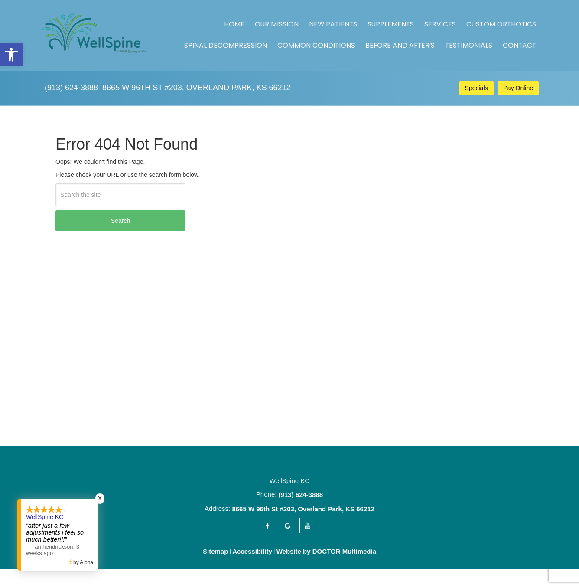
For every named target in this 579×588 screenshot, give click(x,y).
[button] (11, 54)
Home (213, 19)
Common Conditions (354, 31)
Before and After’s (423, 31)
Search (120, 220)
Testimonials (478, 31)
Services (378, 19)
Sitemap (215, 551)
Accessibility (252, 551)
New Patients (293, 19)
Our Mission (247, 19)
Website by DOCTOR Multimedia (326, 551)
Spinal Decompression (499, 19)
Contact (519, 31)
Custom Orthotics (428, 19)
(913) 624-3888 (71, 68)
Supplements (339, 19)
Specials (476, 68)
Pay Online (518, 68)
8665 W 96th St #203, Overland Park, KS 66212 (196, 68)
